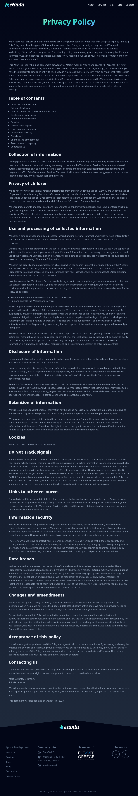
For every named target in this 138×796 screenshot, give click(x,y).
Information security (21, 132)
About (91, 4)
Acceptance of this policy (23, 143)
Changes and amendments (25, 139)
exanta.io (35, 48)
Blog (120, 4)
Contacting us (18, 146)
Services (102, 4)
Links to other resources (23, 129)
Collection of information (24, 104)
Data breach (17, 136)
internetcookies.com (98, 484)
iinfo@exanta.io (17, 682)
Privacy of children (20, 107)
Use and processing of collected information (33, 111)
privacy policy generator (66, 654)
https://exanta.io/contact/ (22, 678)
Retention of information (23, 118)
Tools (112, 4)
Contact (130, 4)
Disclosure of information (24, 114)
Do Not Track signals (21, 125)
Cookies (15, 122)
